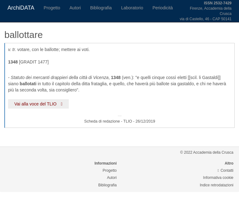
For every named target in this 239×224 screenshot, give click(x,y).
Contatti (225, 170)
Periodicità (162, 7)
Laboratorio (132, 7)
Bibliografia (101, 7)
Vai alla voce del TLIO (38, 103)
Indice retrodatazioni (216, 185)
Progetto (52, 7)
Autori (75, 7)
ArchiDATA (20, 8)
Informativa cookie (218, 177)
